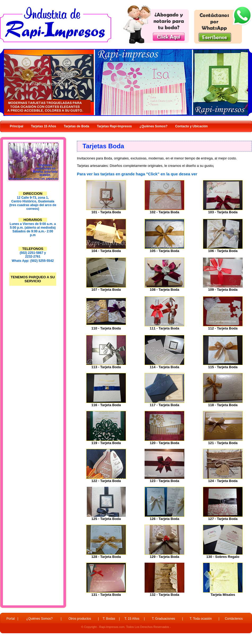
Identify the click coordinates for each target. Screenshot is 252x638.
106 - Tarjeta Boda (222, 251)
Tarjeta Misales (223, 595)
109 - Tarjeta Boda (222, 290)
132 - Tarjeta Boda (164, 595)
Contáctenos (234, 618)
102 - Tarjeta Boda (164, 212)
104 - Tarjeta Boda (106, 251)
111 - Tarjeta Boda (164, 328)
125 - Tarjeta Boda (106, 519)
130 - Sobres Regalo (222, 557)
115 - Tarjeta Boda (222, 367)
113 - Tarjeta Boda (106, 367)
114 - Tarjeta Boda (164, 367)
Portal (10, 618)
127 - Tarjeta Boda (222, 519)
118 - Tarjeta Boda (222, 405)
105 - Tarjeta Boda (164, 251)
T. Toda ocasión (201, 618)
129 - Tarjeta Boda (164, 557)
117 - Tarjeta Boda (164, 405)
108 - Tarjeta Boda (164, 290)
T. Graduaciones (163, 618)
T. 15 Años (131, 618)
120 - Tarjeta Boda (164, 443)
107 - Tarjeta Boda (106, 290)
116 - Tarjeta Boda (106, 405)
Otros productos (79, 618)
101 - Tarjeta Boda (106, 212)
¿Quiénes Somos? (39, 618)
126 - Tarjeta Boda (164, 519)
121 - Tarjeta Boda (222, 443)
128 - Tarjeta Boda (106, 557)
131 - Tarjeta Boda (106, 595)
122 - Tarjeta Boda (106, 481)
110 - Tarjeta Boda (106, 328)
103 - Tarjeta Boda (222, 212)
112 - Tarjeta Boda (222, 328)
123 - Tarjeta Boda (164, 481)
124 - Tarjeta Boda (222, 481)
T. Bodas (109, 618)
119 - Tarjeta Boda (106, 443)
